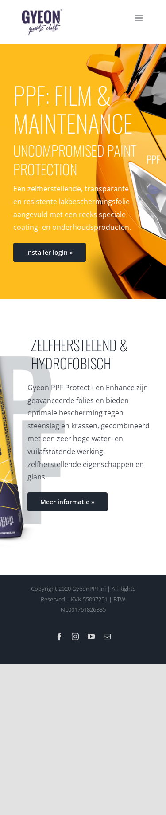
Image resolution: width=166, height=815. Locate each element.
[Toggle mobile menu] (139, 18)
